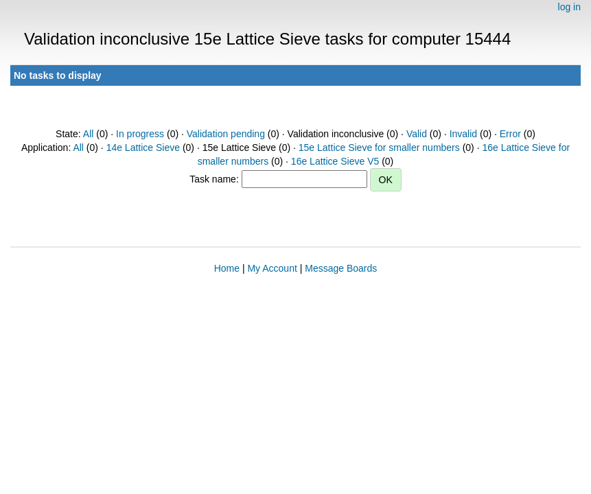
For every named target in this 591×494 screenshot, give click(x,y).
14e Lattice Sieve (143, 147)
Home (227, 268)
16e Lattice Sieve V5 (335, 161)
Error (510, 133)
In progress (140, 133)
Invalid (463, 133)
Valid (416, 133)
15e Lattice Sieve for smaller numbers (379, 147)
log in (569, 6)
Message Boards (341, 268)
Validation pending (226, 133)
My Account (272, 268)
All (88, 133)
